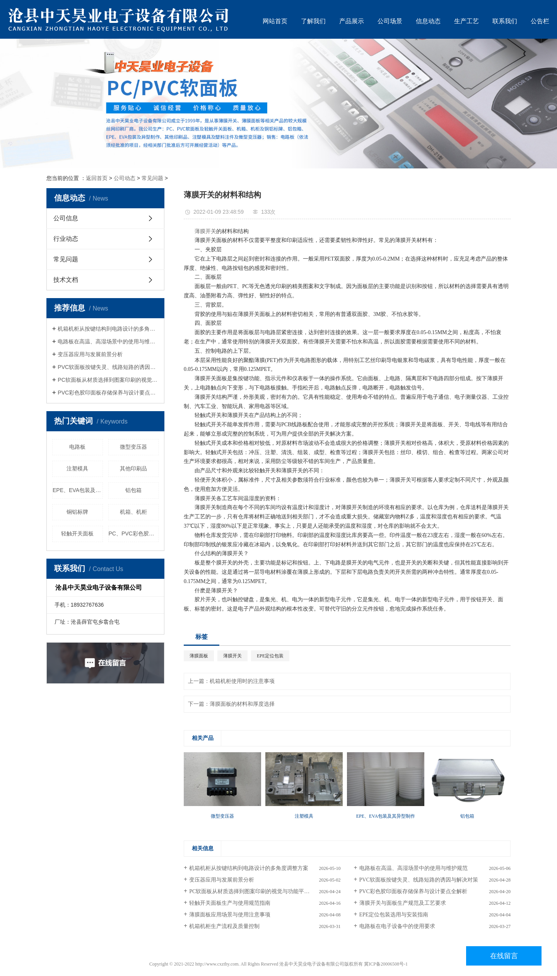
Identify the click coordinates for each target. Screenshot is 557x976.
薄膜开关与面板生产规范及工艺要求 (402, 903)
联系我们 (504, 21)
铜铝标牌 (77, 512)
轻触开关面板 (77, 533)
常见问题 (152, 178)
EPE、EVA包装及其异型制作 (78, 490)
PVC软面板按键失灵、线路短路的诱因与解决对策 (108, 367)
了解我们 (313, 21)
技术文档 (65, 279)
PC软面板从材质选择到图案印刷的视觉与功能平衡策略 (108, 380)
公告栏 (540, 21)
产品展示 (351, 21)
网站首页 (275, 21)
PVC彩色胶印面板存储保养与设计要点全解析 (108, 392)
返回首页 (97, 178)
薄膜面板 (199, 656)
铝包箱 (133, 490)
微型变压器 (133, 447)
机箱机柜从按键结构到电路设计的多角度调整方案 (108, 329)
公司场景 (390, 21)
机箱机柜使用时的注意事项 (242, 681)
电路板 (77, 447)
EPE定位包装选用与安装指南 (394, 915)
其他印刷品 (133, 468)
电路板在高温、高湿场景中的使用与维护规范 (108, 341)
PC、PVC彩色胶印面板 (134, 533)
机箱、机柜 (133, 512)
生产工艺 (466, 21)
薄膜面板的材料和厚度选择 (242, 704)
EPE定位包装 (270, 656)
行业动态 (65, 238)
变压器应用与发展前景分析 (90, 354)
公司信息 (65, 218)
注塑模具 (77, 468)
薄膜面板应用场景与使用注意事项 (229, 915)
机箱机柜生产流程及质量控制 (224, 926)
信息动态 (428, 21)
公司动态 (124, 178)
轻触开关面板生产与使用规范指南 (229, 903)
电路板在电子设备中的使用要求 (397, 926)
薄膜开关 (205, 231)
